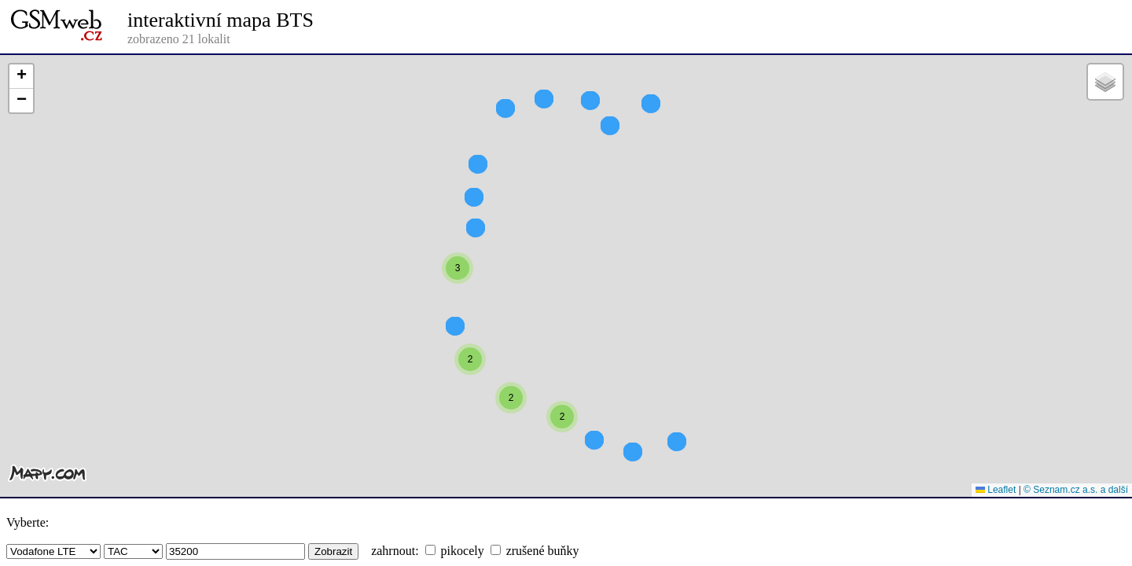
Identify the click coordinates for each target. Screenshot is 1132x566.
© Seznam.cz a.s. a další (1076, 489)
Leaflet (996, 489)
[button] (457, 296)
